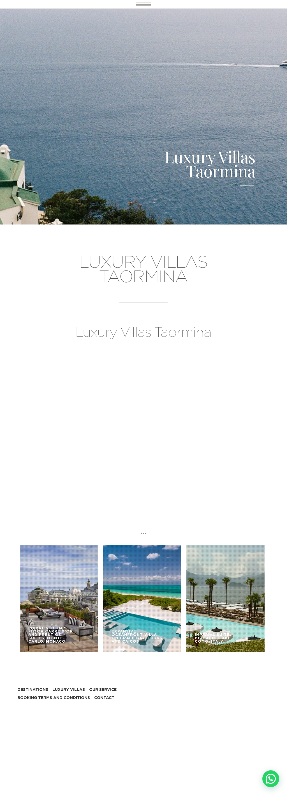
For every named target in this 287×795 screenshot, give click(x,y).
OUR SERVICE (103, 690)
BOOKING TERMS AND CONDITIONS (53, 698)
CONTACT (104, 698)
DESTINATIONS (32, 690)
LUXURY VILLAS (68, 690)
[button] (270, 778)
